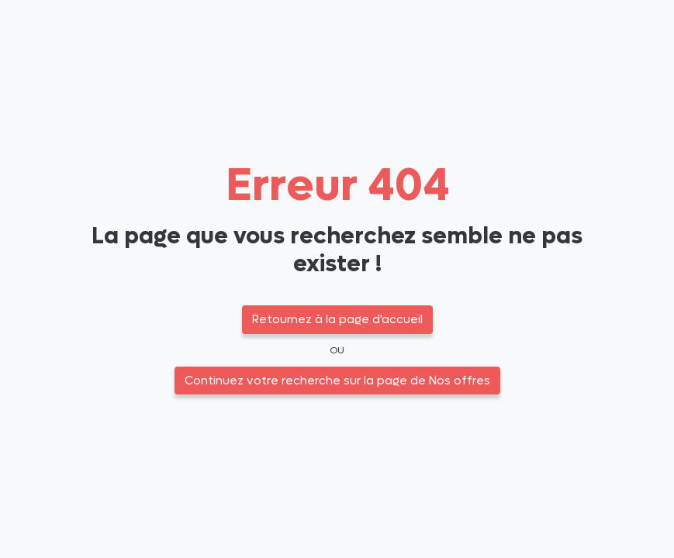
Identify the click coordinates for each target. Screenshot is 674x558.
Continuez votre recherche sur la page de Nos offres (337, 380)
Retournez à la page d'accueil (337, 319)
